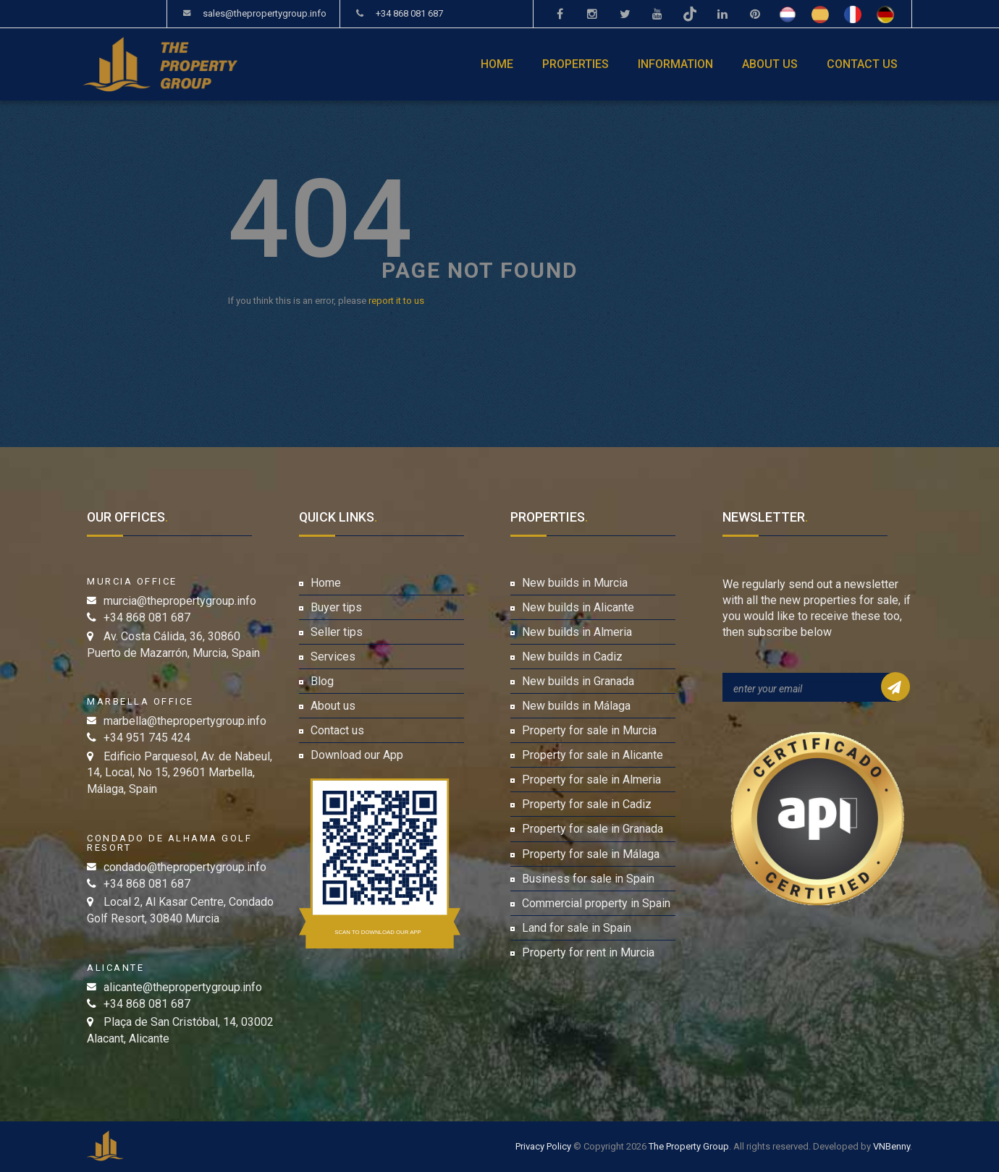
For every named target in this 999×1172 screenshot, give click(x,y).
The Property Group (689, 1146)
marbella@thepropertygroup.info (185, 721)
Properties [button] (575, 64)
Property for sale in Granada (592, 829)
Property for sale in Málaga (590, 854)
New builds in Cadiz (572, 656)
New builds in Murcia (575, 583)
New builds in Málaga (576, 706)
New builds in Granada (578, 681)
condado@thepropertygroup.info (185, 867)
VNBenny (891, 1146)
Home (497, 64)
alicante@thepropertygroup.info (183, 987)
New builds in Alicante (578, 607)
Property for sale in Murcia (589, 730)
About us (770, 64)
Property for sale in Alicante (592, 755)
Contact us (862, 64)
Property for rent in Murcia (588, 952)
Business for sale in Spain (588, 879)
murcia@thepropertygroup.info (180, 601)
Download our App (357, 755)
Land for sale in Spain (576, 928)
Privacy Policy (543, 1146)
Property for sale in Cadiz (587, 804)
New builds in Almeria (577, 632)
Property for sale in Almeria (591, 779)
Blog (322, 681)
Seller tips (337, 632)
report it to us (396, 300)
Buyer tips (336, 607)
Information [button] (675, 64)
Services (333, 656)
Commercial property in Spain (596, 903)
